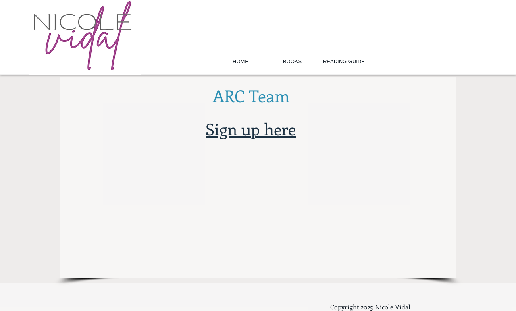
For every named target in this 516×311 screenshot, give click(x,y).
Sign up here (251, 128)
